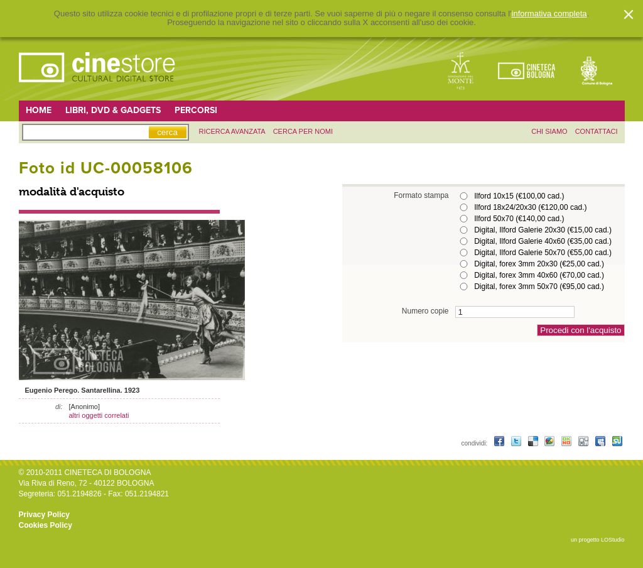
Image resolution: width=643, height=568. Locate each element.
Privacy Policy (44, 514)
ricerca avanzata (232, 131)
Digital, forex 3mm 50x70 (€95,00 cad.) (539, 286)
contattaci (596, 131)
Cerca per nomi (303, 131)
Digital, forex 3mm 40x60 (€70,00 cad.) (539, 275)
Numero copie (425, 311)
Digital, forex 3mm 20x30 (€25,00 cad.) (539, 263)
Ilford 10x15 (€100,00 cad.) (519, 196)
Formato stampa (421, 195)
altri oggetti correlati (99, 415)
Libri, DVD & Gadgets (113, 110)
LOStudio (613, 540)
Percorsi (196, 110)
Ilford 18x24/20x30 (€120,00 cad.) (530, 207)
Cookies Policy (45, 525)
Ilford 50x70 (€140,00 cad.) (519, 218)
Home (38, 110)
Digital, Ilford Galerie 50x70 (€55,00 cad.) (543, 252)
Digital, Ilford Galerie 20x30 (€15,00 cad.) (543, 230)
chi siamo (549, 131)
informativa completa (549, 13)
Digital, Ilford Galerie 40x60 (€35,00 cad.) (543, 241)
